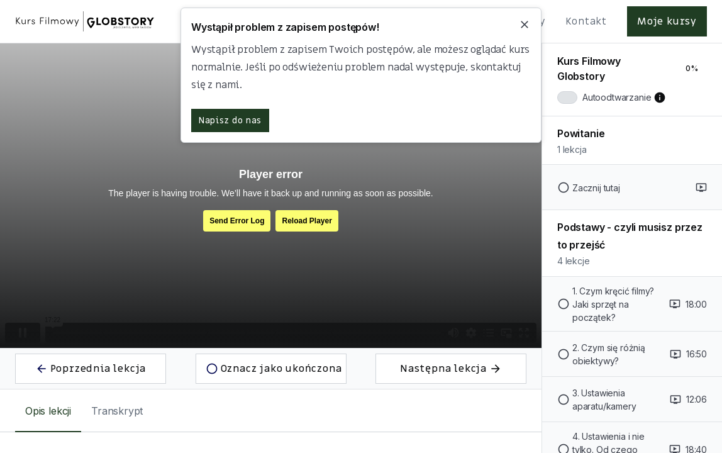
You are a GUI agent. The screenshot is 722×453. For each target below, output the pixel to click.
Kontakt (586, 21)
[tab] (48, 410)
